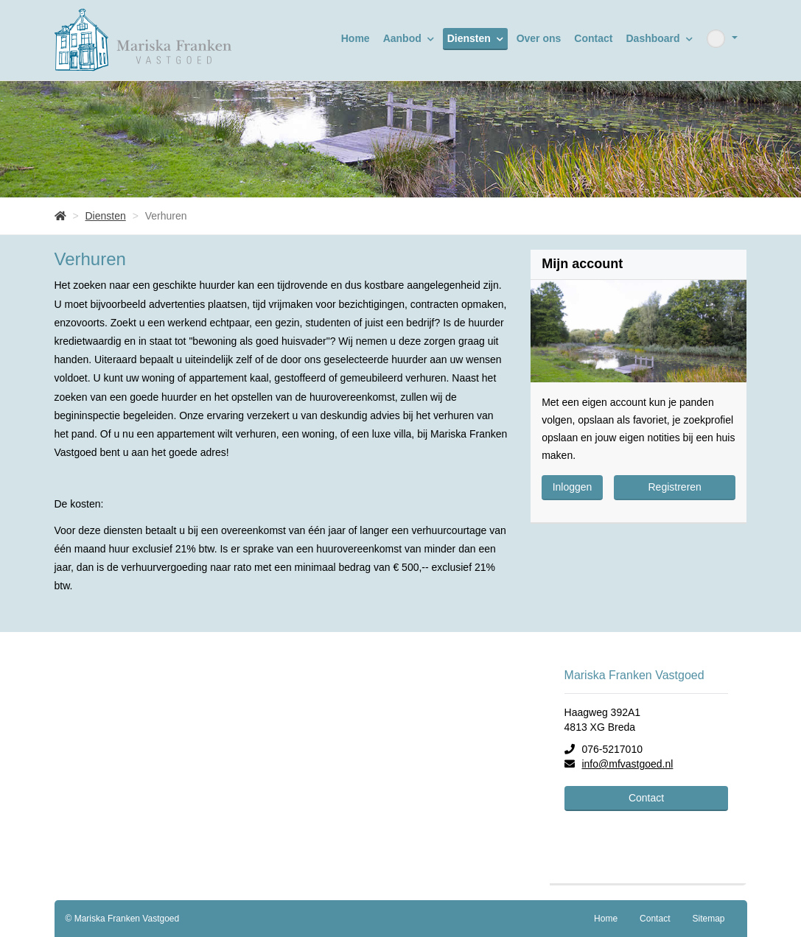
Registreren (675, 487)
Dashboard (659, 38)
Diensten (475, 38)
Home (355, 38)
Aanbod (408, 38)
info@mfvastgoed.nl (627, 764)
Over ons (539, 38)
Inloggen (572, 487)
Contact (593, 38)
